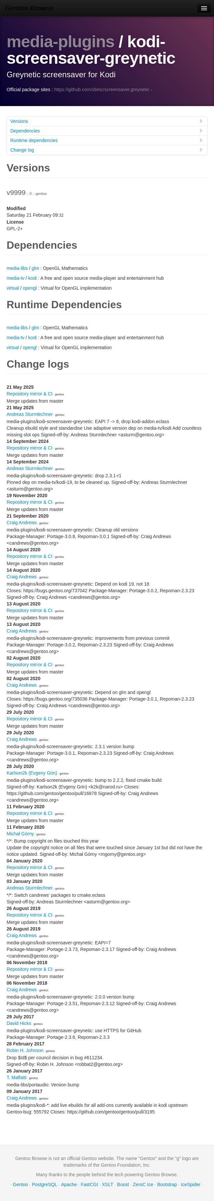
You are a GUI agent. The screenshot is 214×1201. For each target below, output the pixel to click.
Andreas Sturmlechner (30, 414)
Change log (106, 150)
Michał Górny (20, 833)
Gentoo (20, 1184)
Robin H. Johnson (25, 1050)
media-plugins (60, 41)
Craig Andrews (22, 522)
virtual (13, 288)
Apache (69, 1184)
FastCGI (89, 1184)
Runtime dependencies (106, 140)
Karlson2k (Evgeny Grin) (32, 773)
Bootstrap (167, 1184)
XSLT (107, 1184)
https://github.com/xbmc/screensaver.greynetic (102, 89)
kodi (32, 278)
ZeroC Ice (143, 1184)
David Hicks (19, 1023)
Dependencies (106, 130)
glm (35, 268)
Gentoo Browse (29, 8)
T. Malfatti (16, 1077)
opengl (30, 288)
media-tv (15, 278)
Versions (106, 121)
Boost (123, 1184)
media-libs (17, 268)
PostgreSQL (44, 1184)
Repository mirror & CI (29, 393)
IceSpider (190, 1184)
